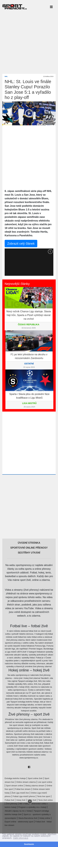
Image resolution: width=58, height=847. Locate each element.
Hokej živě (20, 800)
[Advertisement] (29, 42)
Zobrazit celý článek (21, 243)
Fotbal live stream (23, 789)
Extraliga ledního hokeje (15, 778)
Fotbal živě (9, 800)
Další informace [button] (20, 838)
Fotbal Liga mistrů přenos (24, 796)
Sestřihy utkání (29, 552)
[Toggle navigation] (51, 6)
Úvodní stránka (29, 542)
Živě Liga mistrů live (20, 793)
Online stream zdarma (26, 782)
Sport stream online (14, 785)
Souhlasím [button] (29, 844)
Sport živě (31, 800)
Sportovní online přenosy (29, 547)
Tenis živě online (45, 800)
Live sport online (45, 782)
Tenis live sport (43, 796)
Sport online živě (35, 778)
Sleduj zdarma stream (34, 785)
